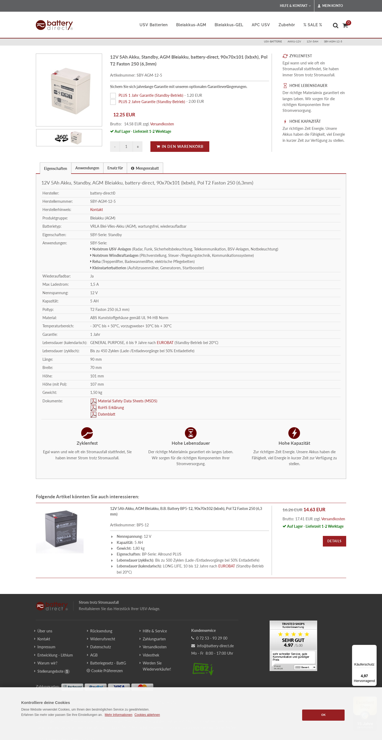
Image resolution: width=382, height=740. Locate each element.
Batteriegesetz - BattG (108, 663)
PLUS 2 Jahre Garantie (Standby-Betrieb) (152, 101)
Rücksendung (101, 631)
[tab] (55, 167)
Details (334, 541)
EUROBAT (165, 342)
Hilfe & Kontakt (295, 6)
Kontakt (96, 209)
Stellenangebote (50, 671)
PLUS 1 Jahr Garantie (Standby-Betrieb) (151, 95)
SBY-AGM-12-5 (333, 41)
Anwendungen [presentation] (87, 168)
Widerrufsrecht (102, 639)
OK (323, 714)
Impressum (46, 647)
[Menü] (373, 648)
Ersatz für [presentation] (115, 168)
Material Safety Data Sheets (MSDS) (127, 401)
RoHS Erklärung (110, 407)
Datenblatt (106, 414)
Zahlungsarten (154, 639)
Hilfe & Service (155, 631)
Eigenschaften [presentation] (55, 168)
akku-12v (294, 41)
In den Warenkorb (179, 146)
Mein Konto (330, 6)
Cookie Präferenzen (104, 670)
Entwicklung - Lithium (55, 655)
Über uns (44, 631)
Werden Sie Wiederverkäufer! (157, 666)
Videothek (151, 655)
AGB (94, 655)
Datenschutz (100, 647)
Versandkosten (162, 124)
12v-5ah (312, 41)
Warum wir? (47, 663)
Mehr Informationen (118, 715)
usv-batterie (273, 41)
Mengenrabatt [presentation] (145, 168)
